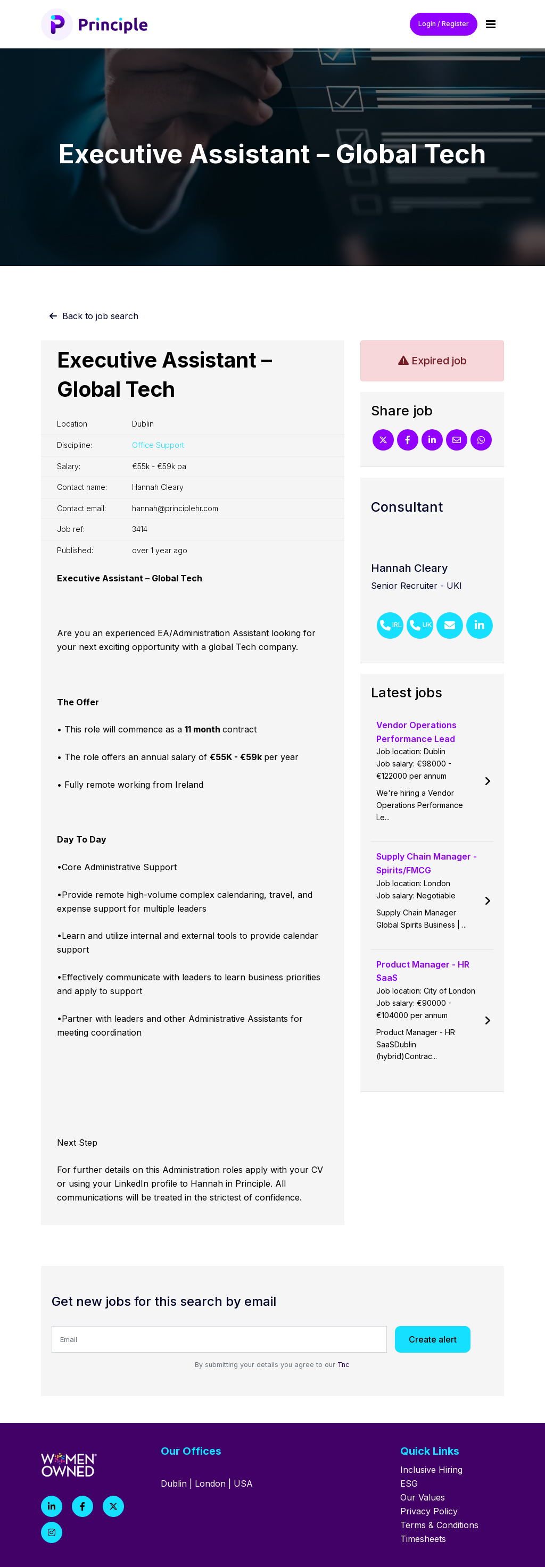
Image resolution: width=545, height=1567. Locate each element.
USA (243, 1483)
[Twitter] (383, 440)
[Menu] (490, 24)
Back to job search (100, 316)
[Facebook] (407, 440)
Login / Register (443, 24)
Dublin (174, 1483)
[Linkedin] (432, 440)
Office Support (158, 444)
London (210, 1483)
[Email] (456, 440)
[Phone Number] (390, 625)
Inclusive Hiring (431, 1469)
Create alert (433, 1339)
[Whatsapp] (481, 440)
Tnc (343, 1365)
